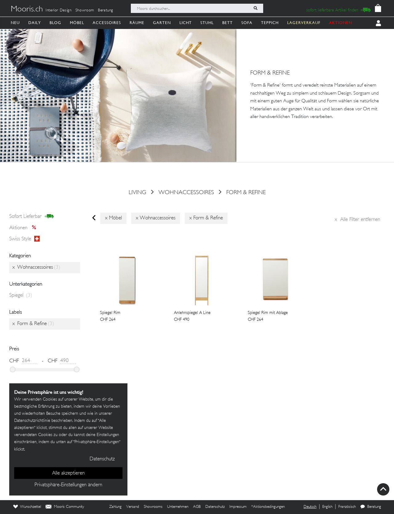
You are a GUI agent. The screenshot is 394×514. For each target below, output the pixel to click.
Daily (34, 22)
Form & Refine (246, 192)
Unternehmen (177, 507)
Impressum (238, 507)
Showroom (84, 10)
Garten (162, 22)
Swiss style (24, 239)
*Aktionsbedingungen (268, 507)
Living (137, 192)
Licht (185, 22)
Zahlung (115, 507)
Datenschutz (215, 507)
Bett (227, 22)
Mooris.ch (27, 10)
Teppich (270, 22)
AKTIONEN (340, 22)
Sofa (246, 22)
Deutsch (310, 507)
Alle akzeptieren (68, 473)
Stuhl (207, 22)
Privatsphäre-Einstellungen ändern (68, 485)
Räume (137, 22)
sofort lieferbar (31, 216)
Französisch (347, 507)
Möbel (77, 22)
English (327, 507)
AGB (197, 507)
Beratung (105, 10)
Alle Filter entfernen (357, 219)
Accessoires (107, 22)
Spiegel (20, 295)
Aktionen (24, 228)
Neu (15, 22)
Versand (132, 507)
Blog (55, 22)
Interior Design (59, 10)
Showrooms (153, 507)
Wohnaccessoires (186, 192)
